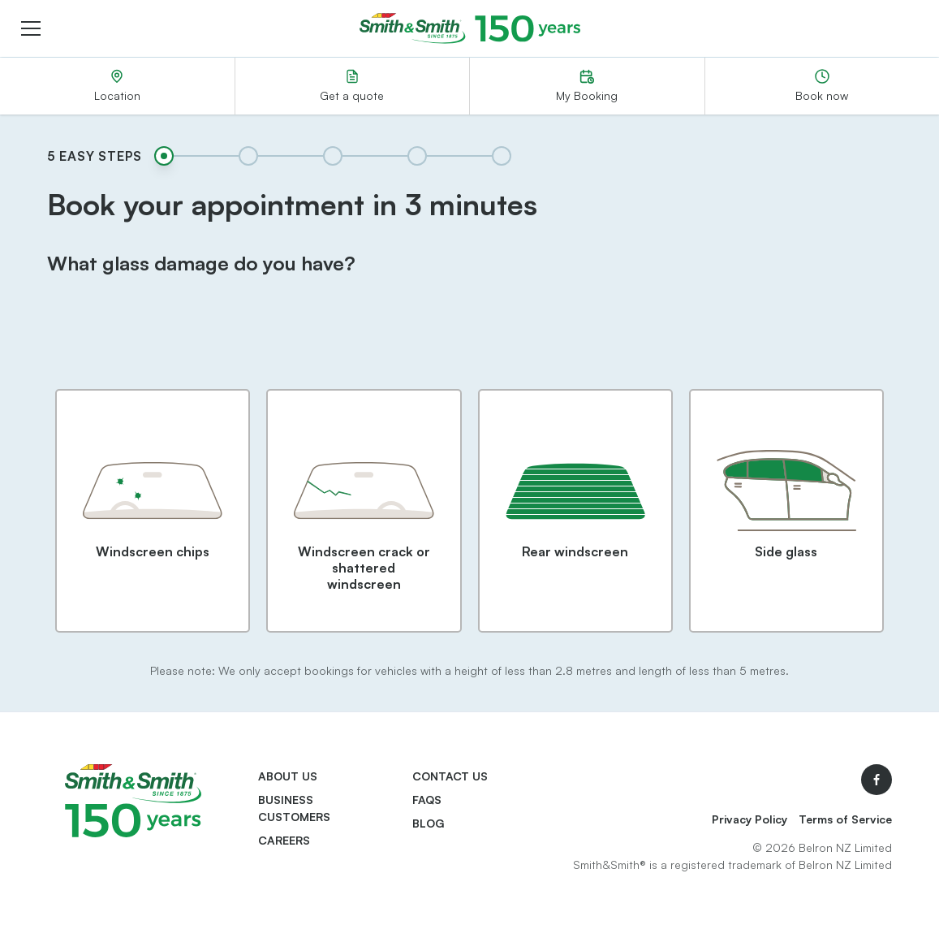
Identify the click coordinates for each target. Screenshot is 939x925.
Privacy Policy (749, 819)
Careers (284, 840)
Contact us (450, 776)
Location (117, 85)
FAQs (427, 799)
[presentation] (469, 333)
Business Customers (294, 808)
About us (287, 776)
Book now (821, 85)
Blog (428, 823)
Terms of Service (845, 819)
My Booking (587, 85)
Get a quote (352, 85)
